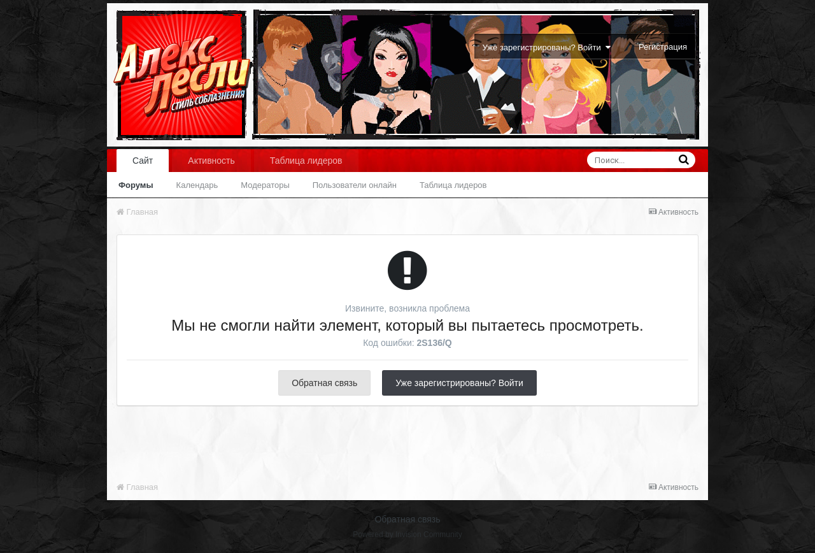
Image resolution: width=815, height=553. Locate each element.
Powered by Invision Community (407, 534)
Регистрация (663, 47)
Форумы (135, 185)
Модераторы (265, 185)
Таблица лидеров (453, 185)
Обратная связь (324, 383)
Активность (211, 160)
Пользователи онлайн (355, 185)
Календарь (197, 185)
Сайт (142, 160)
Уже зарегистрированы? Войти (547, 47)
